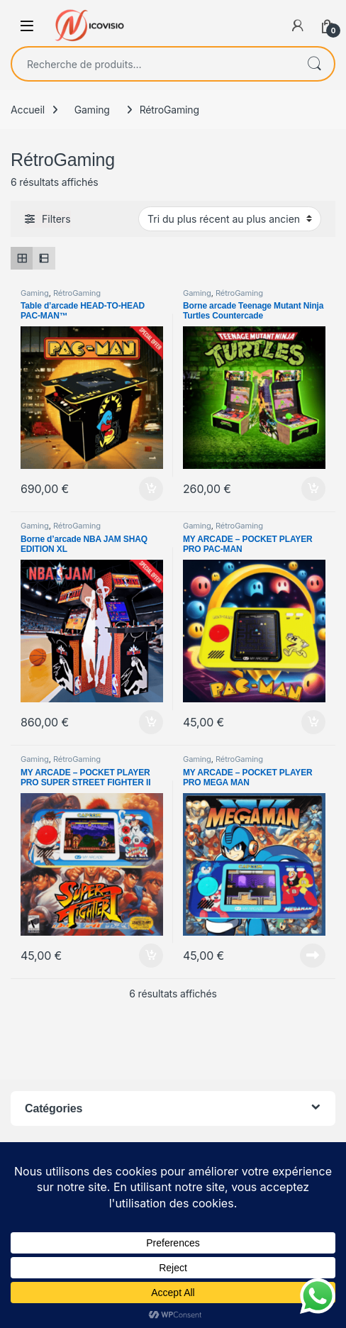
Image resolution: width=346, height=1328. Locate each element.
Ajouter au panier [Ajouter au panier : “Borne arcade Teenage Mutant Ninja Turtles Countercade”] (313, 489)
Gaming (92, 110)
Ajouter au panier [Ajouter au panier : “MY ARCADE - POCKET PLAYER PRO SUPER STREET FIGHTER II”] (151, 956)
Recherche (314, 64)
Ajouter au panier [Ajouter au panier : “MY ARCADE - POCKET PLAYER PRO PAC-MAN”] (313, 722)
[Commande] (229, 218)
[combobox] (153, 64)
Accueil (28, 110)
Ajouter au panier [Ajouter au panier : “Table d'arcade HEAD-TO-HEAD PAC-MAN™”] (151, 489)
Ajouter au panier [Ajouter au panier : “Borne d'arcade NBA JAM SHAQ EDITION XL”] (151, 722)
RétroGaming (77, 293)
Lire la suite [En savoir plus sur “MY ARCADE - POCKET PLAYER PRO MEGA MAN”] (312, 956)
